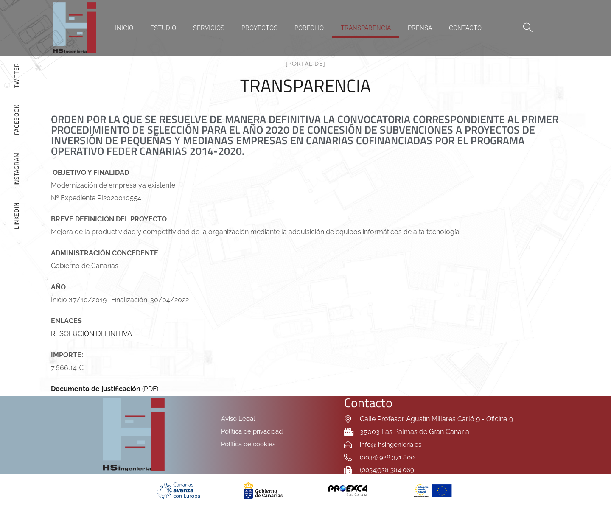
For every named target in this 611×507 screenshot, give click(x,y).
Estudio (163, 28)
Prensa (420, 28)
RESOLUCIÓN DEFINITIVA (91, 334)
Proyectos (259, 28)
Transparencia (366, 28)
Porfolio (309, 28)
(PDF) (104, 389)
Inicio (124, 28)
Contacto (465, 28)
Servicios (208, 28)
